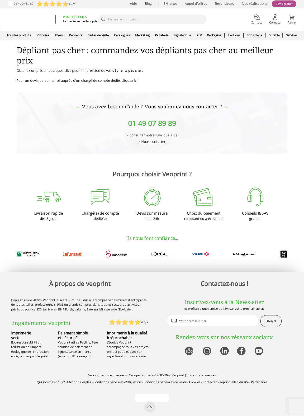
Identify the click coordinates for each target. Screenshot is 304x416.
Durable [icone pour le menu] (274, 35)
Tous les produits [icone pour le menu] (19, 35)
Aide (133, 3)
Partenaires (259, 382)
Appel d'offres (196, 3)
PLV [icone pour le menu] (199, 35)
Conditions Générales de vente (165, 382)
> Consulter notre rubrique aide (152, 135)
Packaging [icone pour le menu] (214, 35)
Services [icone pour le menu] (291, 35)
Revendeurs (224, 3)
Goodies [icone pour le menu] (43, 35)
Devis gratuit (284, 4)
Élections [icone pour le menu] (234, 35)
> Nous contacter (152, 142)
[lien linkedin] (224, 351)
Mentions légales (79, 382)
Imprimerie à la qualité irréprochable (127, 335)
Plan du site (240, 382)
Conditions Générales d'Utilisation (117, 382)
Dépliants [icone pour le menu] (75, 35)
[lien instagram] (206, 351)
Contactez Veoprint (216, 382)
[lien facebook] (242, 351)
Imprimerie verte (21, 335)
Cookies (194, 382)
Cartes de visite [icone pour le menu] (98, 35)
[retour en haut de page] (149, 407)
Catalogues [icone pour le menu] (122, 35)
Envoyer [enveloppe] (271, 321)
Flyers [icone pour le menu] (59, 35)
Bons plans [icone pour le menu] (254, 35)
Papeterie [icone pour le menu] (161, 35)
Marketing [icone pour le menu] (142, 35)
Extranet (170, 3)
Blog (148, 3)
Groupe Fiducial (140, 375)
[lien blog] (189, 351)
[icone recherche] (103, 19)
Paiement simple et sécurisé (73, 335)
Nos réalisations (254, 3)
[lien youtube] (259, 351)
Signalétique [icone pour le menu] (182, 35)
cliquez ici (130, 80)
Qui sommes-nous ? (51, 382)
